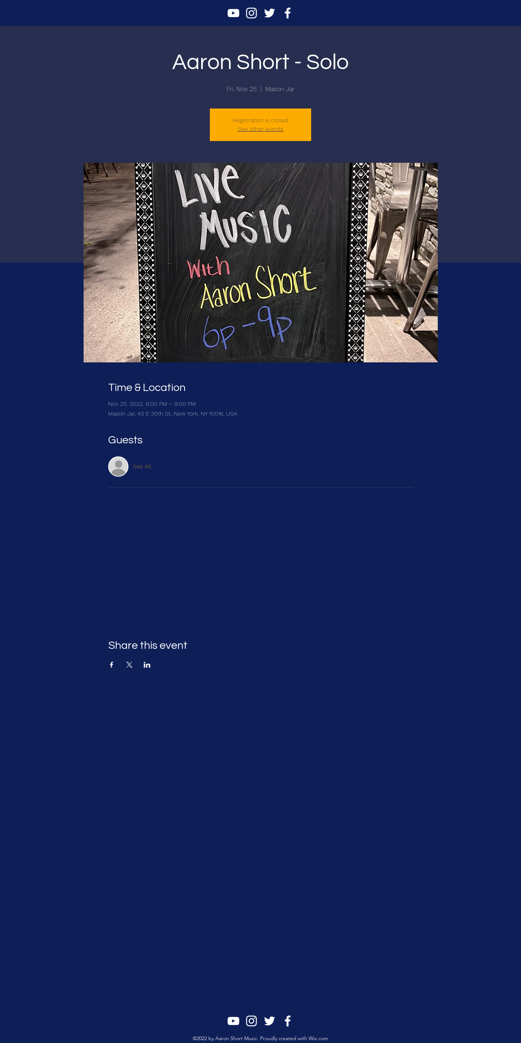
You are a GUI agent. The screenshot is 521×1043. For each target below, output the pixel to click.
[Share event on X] (129, 665)
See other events (260, 128)
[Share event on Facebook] (111, 665)
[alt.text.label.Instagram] (251, 13)
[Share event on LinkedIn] (147, 665)
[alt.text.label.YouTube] (233, 13)
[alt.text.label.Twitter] (269, 13)
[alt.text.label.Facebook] (287, 13)
